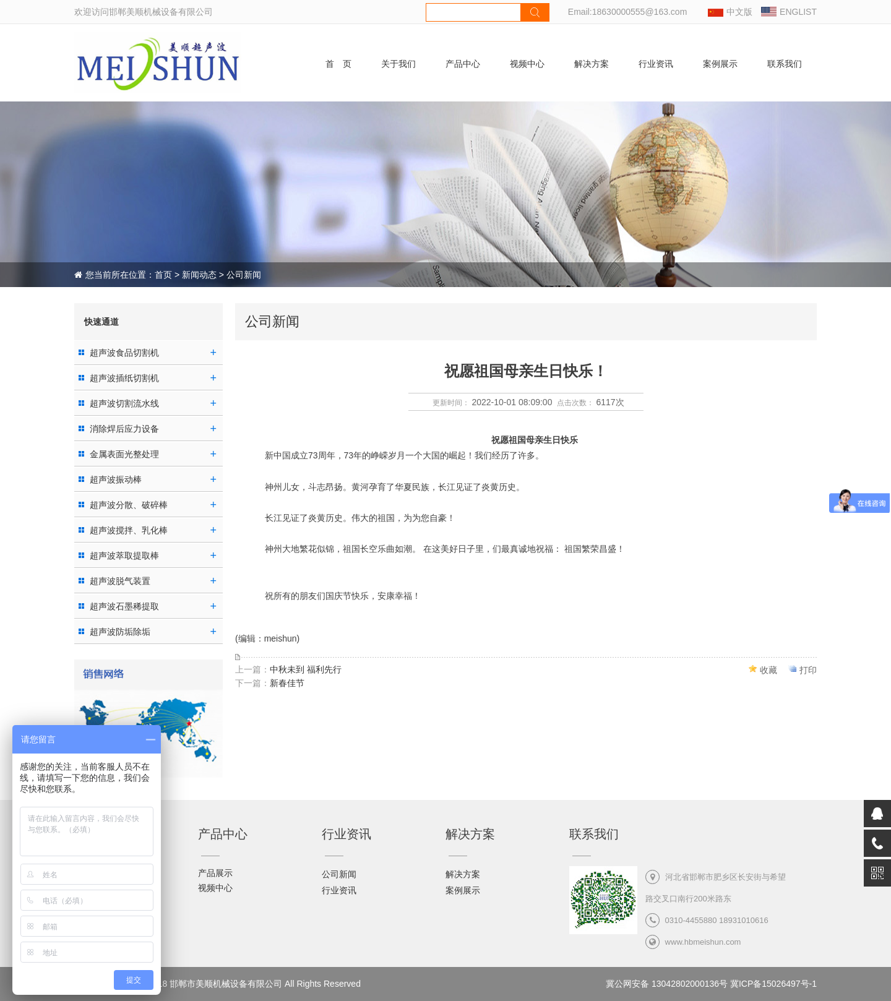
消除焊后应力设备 (124, 429)
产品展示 (215, 873)
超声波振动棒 (116, 479)
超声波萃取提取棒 (124, 556)
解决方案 (591, 64)
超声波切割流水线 (124, 403)
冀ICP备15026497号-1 (773, 984)
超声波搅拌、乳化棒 (129, 530)
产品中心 (463, 64)
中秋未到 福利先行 (306, 669)
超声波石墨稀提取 (124, 606)
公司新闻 (339, 874)
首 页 (338, 64)
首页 (163, 275)
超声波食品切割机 (124, 353)
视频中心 (527, 64)
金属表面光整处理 (124, 454)
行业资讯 (656, 64)
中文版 (739, 12)
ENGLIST (798, 12)
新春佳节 (287, 683)
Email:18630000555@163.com (627, 12)
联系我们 (784, 64)
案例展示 (720, 64)
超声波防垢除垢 (120, 632)
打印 (808, 670)
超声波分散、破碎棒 (129, 505)
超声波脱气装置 (120, 581)
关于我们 (398, 64)
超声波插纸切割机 (124, 378)
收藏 (768, 670)
